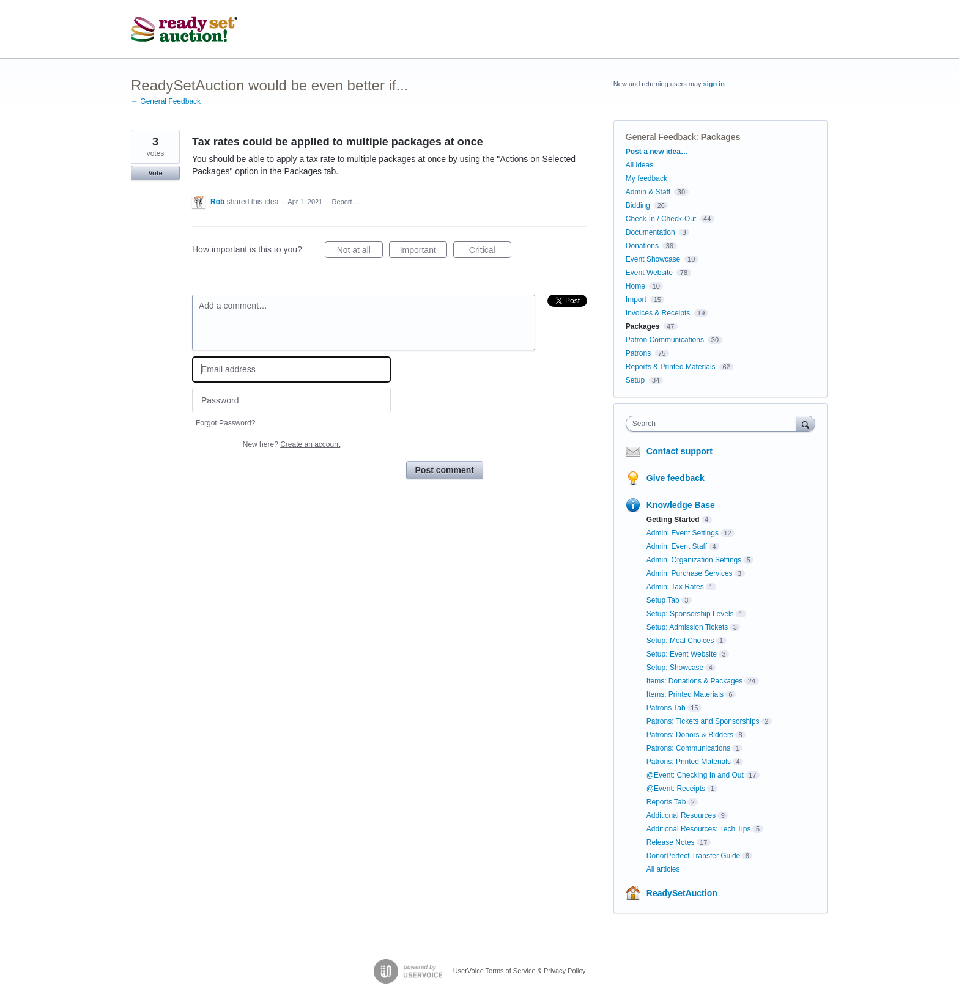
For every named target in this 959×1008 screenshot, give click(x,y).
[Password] (291, 401)
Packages (721, 137)
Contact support (679, 451)
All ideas (639, 165)
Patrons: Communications (688, 748)
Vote (155, 173)
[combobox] (714, 423)
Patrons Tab (666, 708)
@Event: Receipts (675, 788)
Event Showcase (653, 259)
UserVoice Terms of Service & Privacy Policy (519, 970)
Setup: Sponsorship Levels (690, 613)
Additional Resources (681, 815)
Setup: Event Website (681, 654)
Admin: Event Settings (682, 533)
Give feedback (675, 478)
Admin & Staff (648, 192)
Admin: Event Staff (676, 546)
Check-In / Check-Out (661, 219)
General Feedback (661, 137)
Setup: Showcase (674, 667)
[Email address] (291, 369)
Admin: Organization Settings (693, 560)
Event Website (649, 272)
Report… (345, 201)
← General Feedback (166, 101)
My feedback (646, 178)
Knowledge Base (680, 505)
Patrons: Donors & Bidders (689, 734)
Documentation (650, 232)
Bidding (638, 205)
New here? (291, 444)
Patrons (638, 353)
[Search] (805, 423)
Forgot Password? (225, 423)
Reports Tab (666, 802)
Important (423, 252)
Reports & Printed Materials (671, 366)
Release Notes (670, 842)
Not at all (360, 252)
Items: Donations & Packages (694, 681)
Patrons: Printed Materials (688, 761)
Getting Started (673, 519)
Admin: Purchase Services (689, 573)
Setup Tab (662, 600)
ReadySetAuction (681, 893)
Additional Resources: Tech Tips (698, 829)
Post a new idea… (657, 151)
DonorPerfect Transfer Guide (693, 856)
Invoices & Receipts (658, 313)
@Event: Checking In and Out (695, 775)
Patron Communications (665, 340)
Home (635, 286)
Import (636, 299)
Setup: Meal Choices (680, 640)
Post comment (444, 470)
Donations (642, 245)
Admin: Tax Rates (675, 587)
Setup (635, 380)
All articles (663, 869)
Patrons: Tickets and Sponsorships (703, 721)
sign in (714, 83)
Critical (490, 252)
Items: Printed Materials (685, 694)
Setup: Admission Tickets (687, 627)
